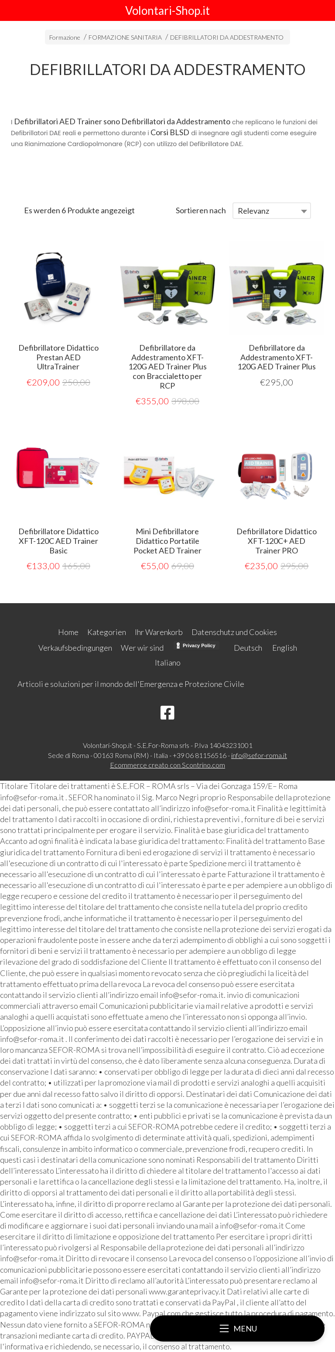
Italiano (168, 662)
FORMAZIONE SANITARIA (125, 37)
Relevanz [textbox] (253, 210)
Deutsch (248, 647)
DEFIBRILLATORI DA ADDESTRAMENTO (227, 37)
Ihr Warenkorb (159, 632)
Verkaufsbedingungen (75, 647)
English (284, 647)
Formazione (64, 37)
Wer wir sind (142, 647)
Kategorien (106, 632)
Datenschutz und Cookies (234, 632)
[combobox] (271, 210)
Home (68, 632)
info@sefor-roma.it (259, 755)
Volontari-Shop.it (167, 10)
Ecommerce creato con (167, 765)
